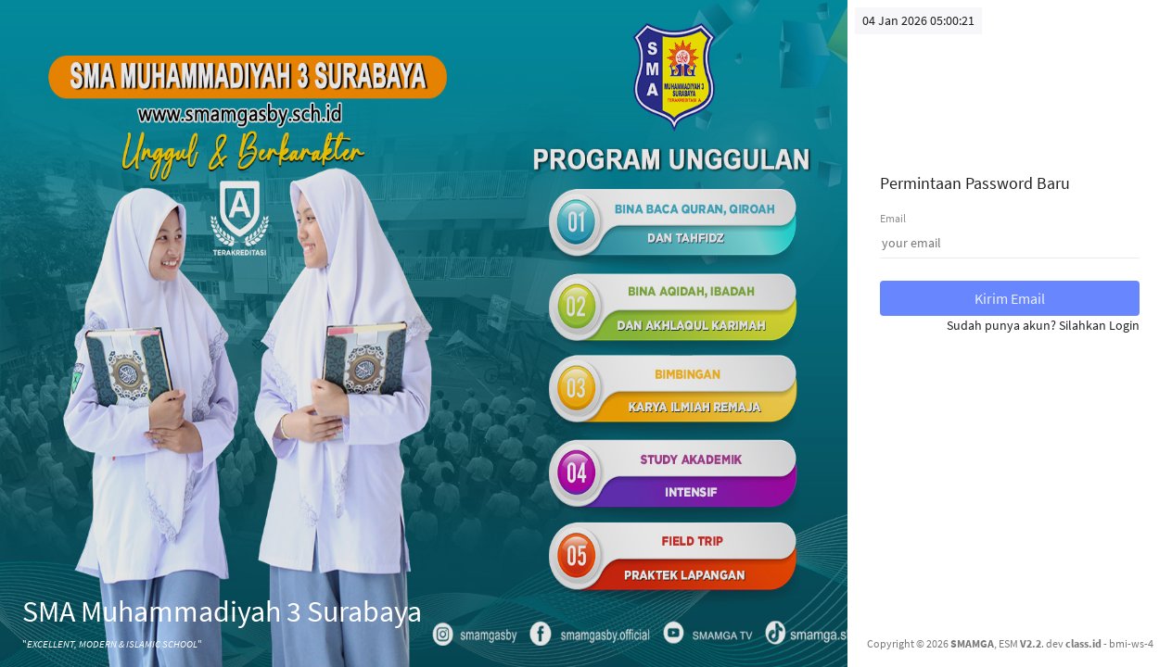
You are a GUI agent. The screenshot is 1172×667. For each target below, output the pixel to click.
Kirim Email (1010, 298)
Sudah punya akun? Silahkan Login (1043, 325)
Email (893, 218)
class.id (1083, 643)
